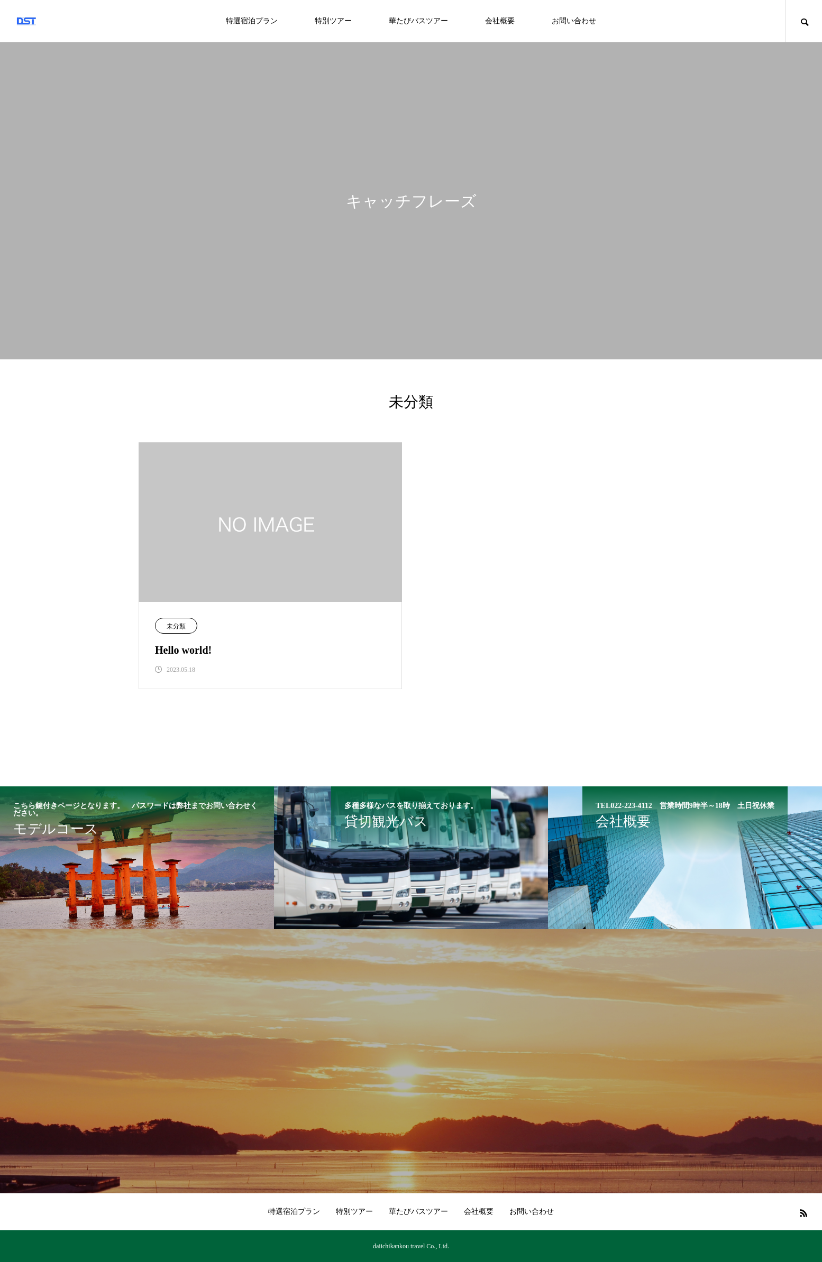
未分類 (176, 626)
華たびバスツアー (418, 21)
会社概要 (500, 21)
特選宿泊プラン (252, 21)
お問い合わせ (574, 21)
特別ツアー (333, 21)
